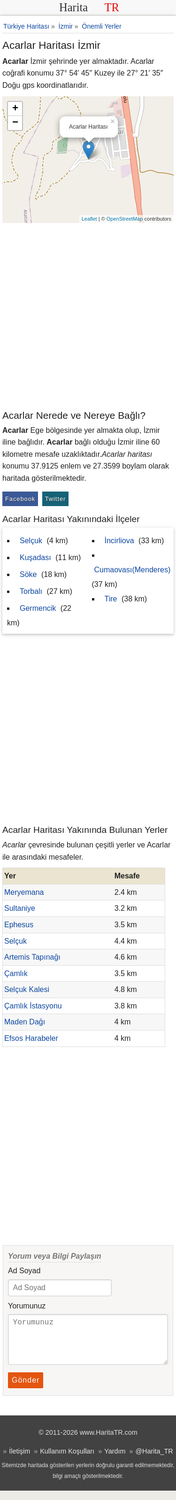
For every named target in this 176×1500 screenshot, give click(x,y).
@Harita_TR (154, 1460)
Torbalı (31, 591)
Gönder (25, 1389)
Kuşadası (35, 558)
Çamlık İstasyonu (33, 1006)
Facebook (20, 498)
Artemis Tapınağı (32, 957)
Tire (111, 599)
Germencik (38, 608)
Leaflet (89, 219)
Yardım (114, 1460)
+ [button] (15, 109)
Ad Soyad (24, 1271)
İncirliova (119, 541)
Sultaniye (19, 908)
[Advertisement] (88, 316)
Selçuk (31, 541)
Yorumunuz (27, 1306)
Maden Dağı (24, 1022)
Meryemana (24, 892)
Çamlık (16, 973)
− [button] (15, 123)
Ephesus (18, 925)
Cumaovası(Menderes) (132, 570)
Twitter (55, 498)
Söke (28, 574)
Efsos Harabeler (31, 1038)
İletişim (19, 1460)
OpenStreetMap (125, 219)
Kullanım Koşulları (67, 1460)
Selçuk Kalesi (26, 989)
